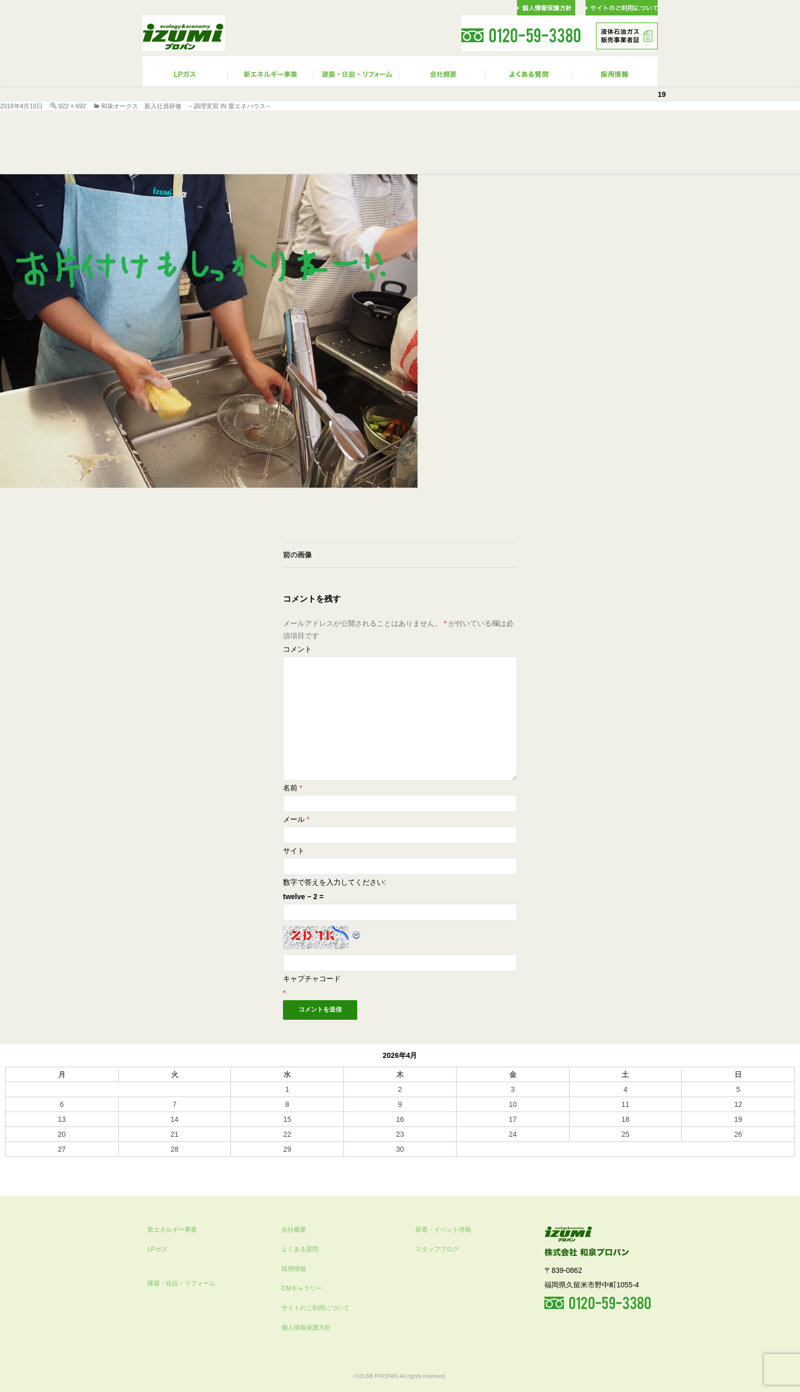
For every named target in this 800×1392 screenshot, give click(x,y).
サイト (294, 851)
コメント (297, 649)
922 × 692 (72, 106)
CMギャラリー (301, 1288)
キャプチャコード (312, 978)
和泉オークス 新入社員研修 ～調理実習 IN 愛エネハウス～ (186, 106)
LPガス (157, 1249)
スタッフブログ (437, 1249)
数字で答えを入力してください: (334, 882)
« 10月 (15, 1161)
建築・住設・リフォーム (181, 1283)
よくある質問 (300, 1249)
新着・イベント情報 (443, 1229)
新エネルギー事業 (172, 1229)
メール (296, 819)
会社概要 (293, 1229)
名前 (292, 788)
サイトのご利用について (315, 1308)
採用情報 (293, 1268)
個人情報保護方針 (306, 1327)
